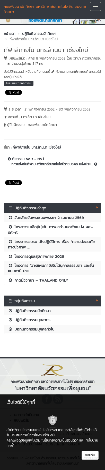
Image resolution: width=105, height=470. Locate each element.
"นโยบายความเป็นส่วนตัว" (59, 440)
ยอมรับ (90, 455)
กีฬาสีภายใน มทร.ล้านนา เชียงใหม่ (37, 147)
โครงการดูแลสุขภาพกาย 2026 (36, 256)
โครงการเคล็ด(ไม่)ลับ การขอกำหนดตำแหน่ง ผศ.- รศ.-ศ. (50, 229)
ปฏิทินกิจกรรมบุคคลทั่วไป (31, 329)
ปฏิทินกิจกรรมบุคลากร (29, 320)
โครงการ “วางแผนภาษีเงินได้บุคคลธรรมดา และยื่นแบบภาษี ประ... (51, 268)
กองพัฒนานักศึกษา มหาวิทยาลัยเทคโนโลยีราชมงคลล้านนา (45, 9)
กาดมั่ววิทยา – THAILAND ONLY (38, 280)
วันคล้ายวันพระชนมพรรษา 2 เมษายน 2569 (46, 218)
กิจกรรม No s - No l (26, 159)
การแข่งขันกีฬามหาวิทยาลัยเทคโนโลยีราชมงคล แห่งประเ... (54, 164)
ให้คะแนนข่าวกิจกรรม (18, 83)
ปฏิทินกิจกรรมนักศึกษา (29, 311)
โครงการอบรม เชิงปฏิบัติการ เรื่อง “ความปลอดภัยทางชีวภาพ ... (51, 244)
